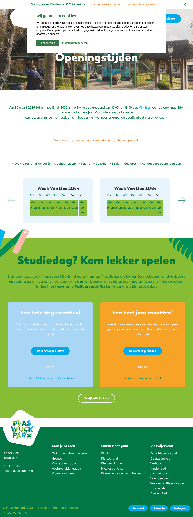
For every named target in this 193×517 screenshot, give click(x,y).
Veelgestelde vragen (66, 468)
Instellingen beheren (75, 42)
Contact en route (64, 463)
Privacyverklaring (15, 513)
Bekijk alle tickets (96, 398)
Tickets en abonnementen (70, 453)
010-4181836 (11, 466)
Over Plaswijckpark (164, 453)
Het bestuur (158, 473)
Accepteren (48, 42)
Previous (11, 200)
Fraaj (55, 508)
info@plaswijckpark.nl (18, 471)
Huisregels (158, 488)
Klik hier (144, 107)
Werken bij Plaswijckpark (168, 483)
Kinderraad (158, 468)
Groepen (58, 458)
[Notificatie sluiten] (184, 4)
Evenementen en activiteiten (121, 473)
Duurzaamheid (160, 458)
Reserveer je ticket (50, 351)
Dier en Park (159, 493)
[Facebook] (138, 508)
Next (181, 200)
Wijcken (106, 453)
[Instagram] (180, 508)
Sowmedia (72, 508)
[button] (187, 18)
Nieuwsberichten (113, 468)
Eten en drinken (112, 463)
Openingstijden (63, 473)
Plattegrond (109, 458)
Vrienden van (159, 478)
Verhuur (155, 463)
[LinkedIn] (159, 508)
